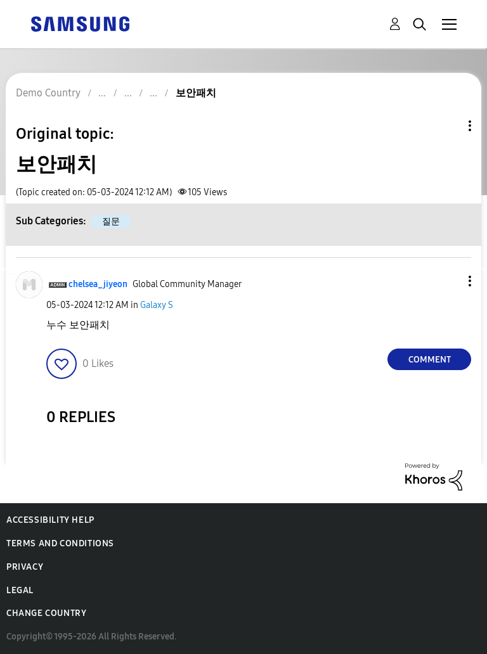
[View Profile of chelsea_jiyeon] (97, 284)
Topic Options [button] (448, 126)
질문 (111, 221)
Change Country (46, 613)
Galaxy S (156, 305)
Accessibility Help (50, 520)
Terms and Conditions (60, 543)
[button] (449, 281)
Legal (20, 590)
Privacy (24, 566)
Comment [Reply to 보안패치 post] (429, 359)
